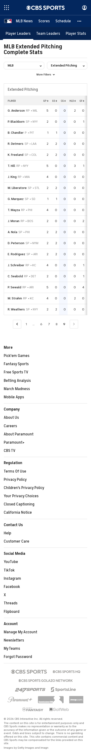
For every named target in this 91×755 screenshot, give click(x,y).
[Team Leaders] (48, 33)
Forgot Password (18, 656)
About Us (11, 417)
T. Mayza (14, 210)
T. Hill (11, 166)
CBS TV (9, 450)
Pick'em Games (16, 355)
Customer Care (16, 541)
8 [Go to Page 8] (57, 324)
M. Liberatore (17, 188)
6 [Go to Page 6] (41, 324)
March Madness (17, 389)
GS (54, 100)
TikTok (9, 570)
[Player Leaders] (18, 33)
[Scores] (44, 21)
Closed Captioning (19, 504)
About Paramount (18, 434)
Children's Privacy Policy (24, 487)
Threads (11, 603)
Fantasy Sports (16, 364)
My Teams (12, 648)
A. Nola (12, 232)
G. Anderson (16, 111)
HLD (72, 100)
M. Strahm (15, 298)
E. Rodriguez (16, 254)
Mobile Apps (14, 397)
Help (7, 533)
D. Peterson (16, 243)
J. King (12, 177)
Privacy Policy (15, 479)
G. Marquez (16, 199)
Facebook (12, 586)
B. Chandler (16, 133)
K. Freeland (15, 155)
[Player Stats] (76, 33)
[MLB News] (24, 21)
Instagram (12, 578)
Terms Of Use (15, 471)
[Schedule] (63, 21)
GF (82, 100)
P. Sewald (14, 287)
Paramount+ (14, 442)
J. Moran (13, 221)
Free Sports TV (16, 372)
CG (63, 100)
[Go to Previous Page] (17, 324)
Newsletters (14, 640)
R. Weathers (16, 309)
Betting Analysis (17, 380)
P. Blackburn (16, 122)
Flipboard (11, 611)
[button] (79, 21)
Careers (10, 426)
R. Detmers (15, 144)
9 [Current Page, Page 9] (64, 324)
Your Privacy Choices (21, 496)
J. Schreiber (16, 265)
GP (45, 100)
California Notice (18, 512)
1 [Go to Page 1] (26, 324)
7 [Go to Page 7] (49, 324)
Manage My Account (20, 632)
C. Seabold (15, 276)
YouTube (11, 561)
